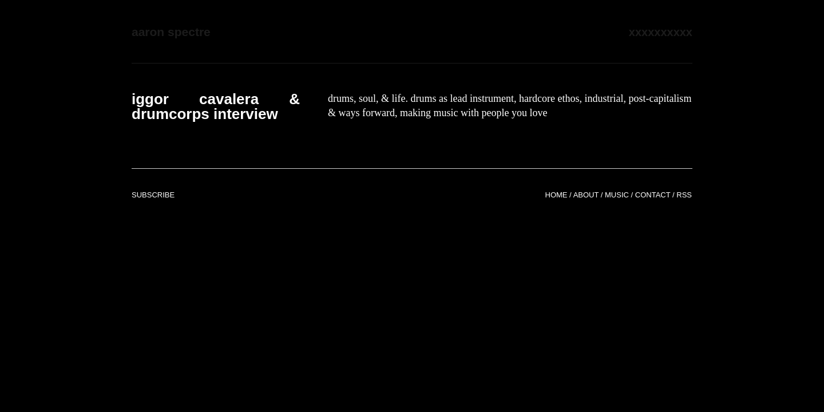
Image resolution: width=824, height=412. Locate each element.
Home (556, 195)
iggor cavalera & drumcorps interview (216, 106)
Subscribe (153, 195)
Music (617, 195)
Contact (653, 195)
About (586, 195)
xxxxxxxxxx (660, 32)
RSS (684, 195)
